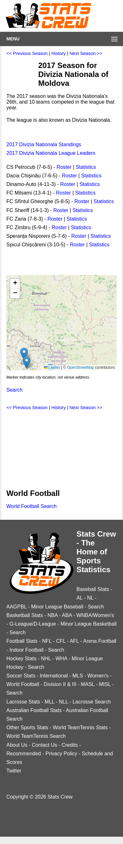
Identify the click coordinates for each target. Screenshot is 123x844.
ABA (67, 615)
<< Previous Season (27, 53)
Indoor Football (27, 650)
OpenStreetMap (80, 367)
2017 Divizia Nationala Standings (43, 144)
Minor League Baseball (57, 606)
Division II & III (60, 684)
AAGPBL (16, 606)
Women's (97, 675)
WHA (61, 658)
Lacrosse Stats (23, 701)
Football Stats (22, 641)
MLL (49, 701)
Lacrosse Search (92, 701)
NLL (63, 701)
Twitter (13, 770)
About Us (16, 745)
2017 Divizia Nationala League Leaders (50, 153)
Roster (63, 167)
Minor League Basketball (89, 624)
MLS (77, 675)
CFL (61, 641)
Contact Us (44, 745)
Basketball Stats (24, 615)
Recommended (23, 753)
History (58, 53)
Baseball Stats (92, 589)
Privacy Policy (61, 753)
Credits (70, 745)
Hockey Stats (21, 658)
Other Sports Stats (27, 727)
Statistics (86, 167)
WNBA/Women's (95, 615)
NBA (52, 615)
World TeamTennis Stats (80, 727)
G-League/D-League (33, 624)
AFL (74, 641)
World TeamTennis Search (36, 736)
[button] (24, 353)
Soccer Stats (20, 675)
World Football (22, 684)
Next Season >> (85, 53)
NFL (47, 641)
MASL (88, 684)
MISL (105, 684)
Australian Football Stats (34, 710)
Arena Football (99, 641)
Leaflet (52, 367)
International (54, 675)
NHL (46, 658)
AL (79, 597)
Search (14, 390)
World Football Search (31, 506)
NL (90, 597)
